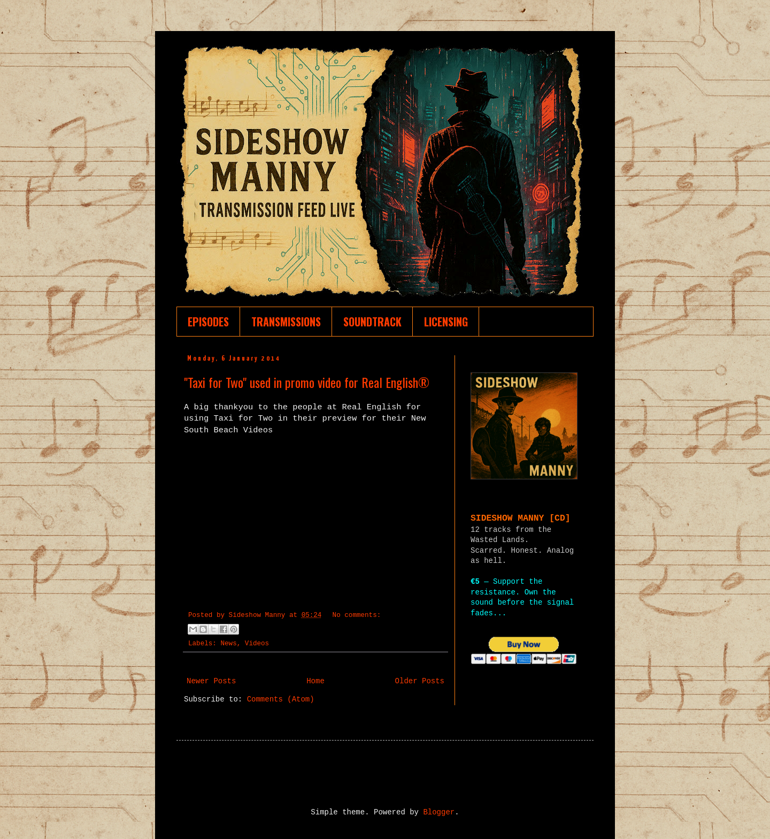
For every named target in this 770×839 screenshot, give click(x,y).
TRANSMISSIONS (286, 322)
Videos (257, 643)
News (228, 643)
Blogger (439, 812)
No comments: (357, 615)
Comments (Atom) (280, 699)
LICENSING (446, 322)
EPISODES (208, 322)
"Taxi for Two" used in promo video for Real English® (306, 382)
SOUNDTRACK (372, 322)
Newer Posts (211, 681)
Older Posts (419, 681)
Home (315, 681)
